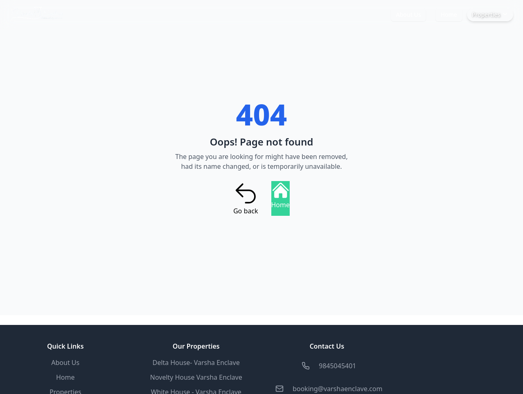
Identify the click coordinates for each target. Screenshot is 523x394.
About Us (408, 14)
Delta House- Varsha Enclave (195, 362)
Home (448, 14)
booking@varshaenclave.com (337, 388)
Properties (490, 14)
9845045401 (337, 365)
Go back (245, 198)
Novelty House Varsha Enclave (196, 377)
